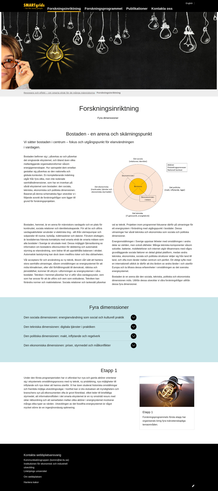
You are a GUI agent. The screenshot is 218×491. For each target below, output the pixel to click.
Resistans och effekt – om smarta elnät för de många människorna (59, 93)
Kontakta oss (162, 8)
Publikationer (137, 8)
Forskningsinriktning (64, 8)
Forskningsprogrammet (104, 8)
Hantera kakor (31, 482)
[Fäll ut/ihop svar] (133, 317)
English (189, 3)
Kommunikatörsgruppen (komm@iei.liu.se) (46, 460)
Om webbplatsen (33, 476)
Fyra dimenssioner (108, 118)
